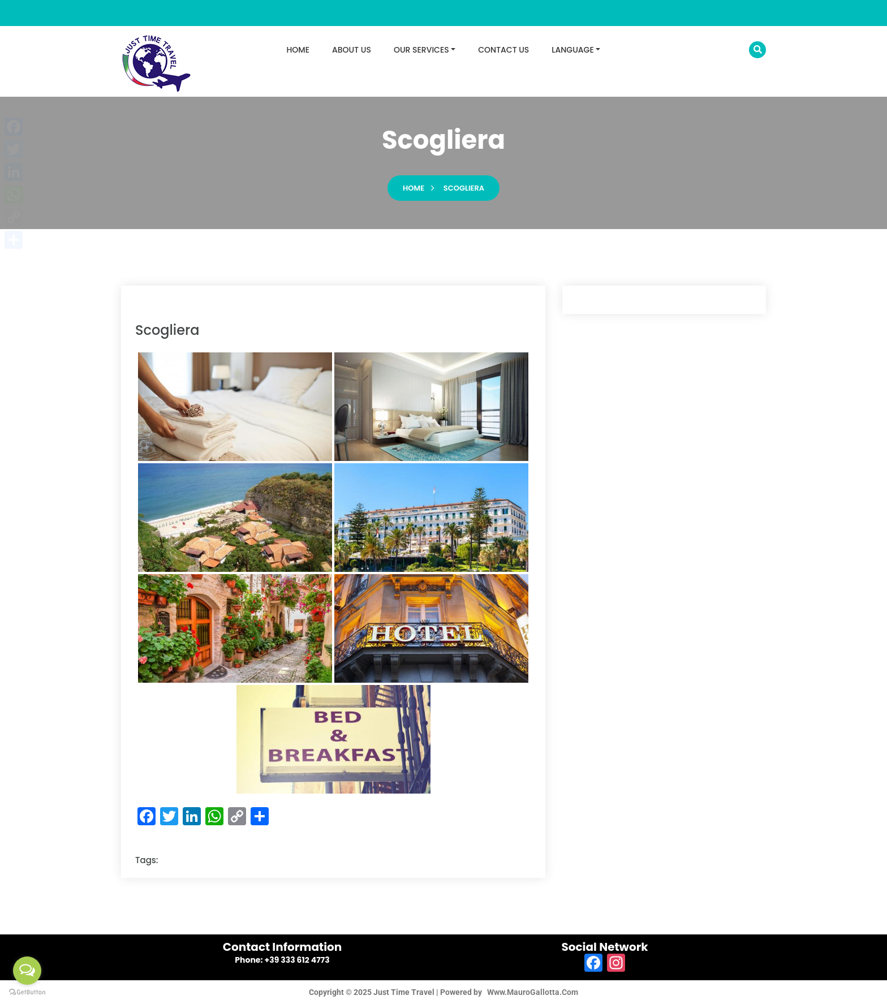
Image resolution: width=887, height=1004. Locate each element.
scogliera (464, 188)
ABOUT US (351, 49)
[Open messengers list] (27, 970)
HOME (298, 49)
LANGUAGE (572, 49)
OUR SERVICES (421, 49)
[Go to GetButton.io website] (27, 992)
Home (413, 188)
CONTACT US (503, 49)
